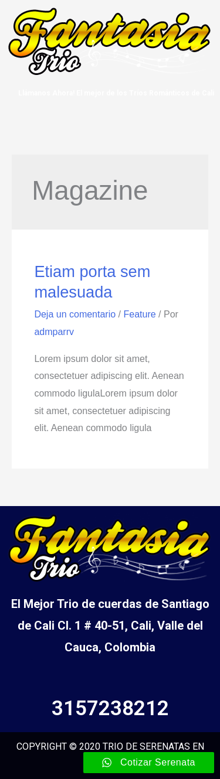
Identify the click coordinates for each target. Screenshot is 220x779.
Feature (139, 314)
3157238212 (110, 708)
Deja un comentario (75, 314)
